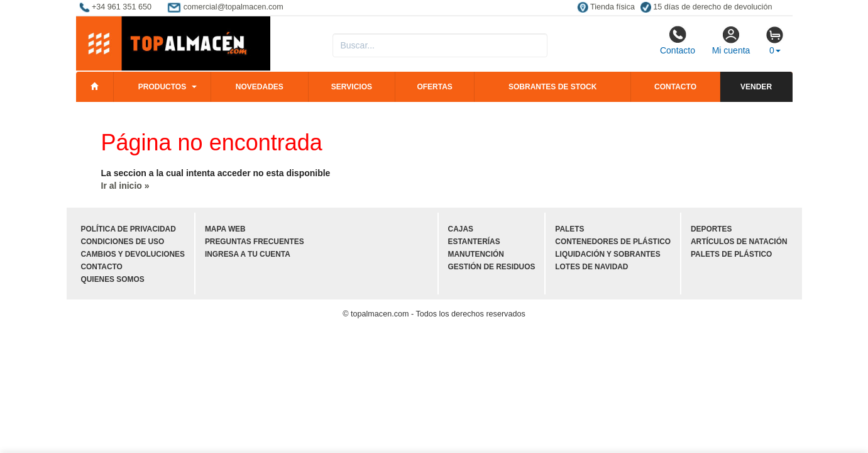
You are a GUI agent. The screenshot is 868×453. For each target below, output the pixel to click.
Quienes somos (113, 279)
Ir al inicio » (125, 186)
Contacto (677, 40)
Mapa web (225, 229)
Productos (162, 86)
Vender (756, 86)
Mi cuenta (731, 40)
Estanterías (474, 241)
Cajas (460, 229)
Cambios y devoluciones (133, 254)
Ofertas (434, 86)
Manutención (476, 254)
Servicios (351, 86)
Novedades (259, 86)
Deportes (711, 229)
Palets (569, 229)
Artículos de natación (739, 241)
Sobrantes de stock (552, 86)
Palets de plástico (731, 254)
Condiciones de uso (123, 241)
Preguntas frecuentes (254, 241)
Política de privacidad (128, 229)
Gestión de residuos (492, 266)
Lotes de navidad (591, 266)
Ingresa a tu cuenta (247, 254)
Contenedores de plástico (613, 241)
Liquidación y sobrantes (607, 254)
